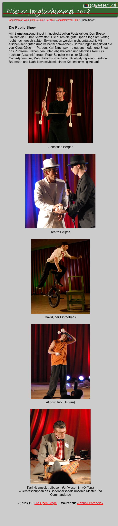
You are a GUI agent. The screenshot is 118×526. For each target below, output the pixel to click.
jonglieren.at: (16, 19)
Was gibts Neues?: (34, 19)
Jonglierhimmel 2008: (68, 19)
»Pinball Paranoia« (90, 503)
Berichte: (50, 19)
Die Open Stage (45, 503)
